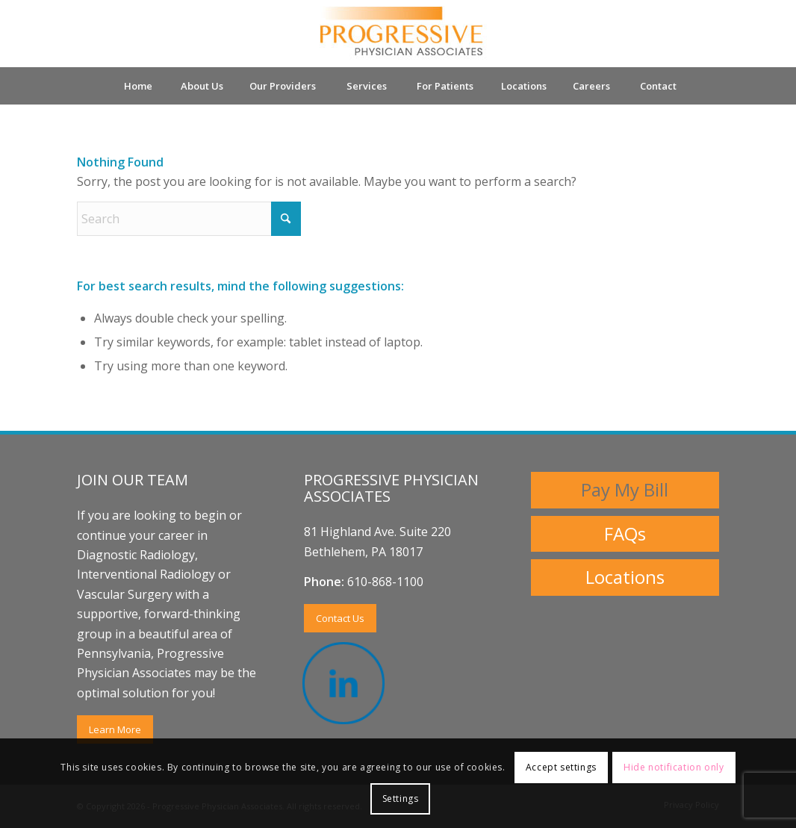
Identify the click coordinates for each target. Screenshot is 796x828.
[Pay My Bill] (625, 490)
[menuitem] (137, 86)
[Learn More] (115, 729)
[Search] (189, 219)
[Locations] (625, 577)
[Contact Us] (340, 618)
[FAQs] (625, 534)
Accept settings (561, 767)
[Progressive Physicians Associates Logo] (398, 33)
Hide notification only (674, 767)
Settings (400, 798)
